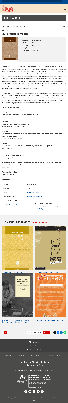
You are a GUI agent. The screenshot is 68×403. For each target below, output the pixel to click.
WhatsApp (65, 332)
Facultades (36, 2)
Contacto (21, 355)
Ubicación (8, 355)
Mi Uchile (52, 2)
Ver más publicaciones (39, 222)
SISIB (15, 398)
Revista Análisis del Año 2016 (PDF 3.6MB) (49, 208)
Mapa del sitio (36, 355)
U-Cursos (46, 2)
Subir (5, 332)
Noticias (34, 342)
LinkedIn (61, 332)
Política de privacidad (55, 355)
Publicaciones (13, 18)
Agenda (34, 346)
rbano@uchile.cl (33, 192)
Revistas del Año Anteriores (13, 204)
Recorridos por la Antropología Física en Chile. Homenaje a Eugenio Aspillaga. (16, 321)
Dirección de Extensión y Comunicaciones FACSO (40, 398)
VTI (20, 398)
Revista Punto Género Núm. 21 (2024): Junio (50, 320)
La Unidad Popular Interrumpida (46, 272)
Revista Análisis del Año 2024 (12, 272)
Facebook (58, 332)
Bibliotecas (59, 2)
